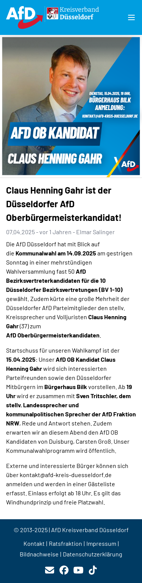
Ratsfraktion (65, 543)
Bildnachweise (39, 554)
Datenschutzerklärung (92, 554)
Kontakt (34, 543)
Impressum (101, 543)
